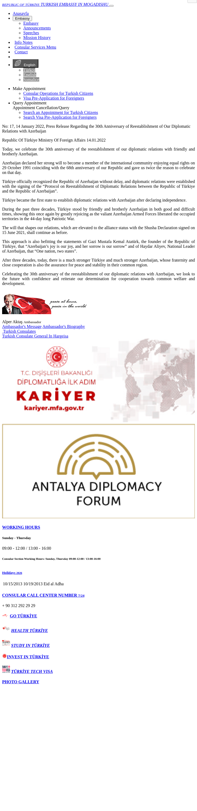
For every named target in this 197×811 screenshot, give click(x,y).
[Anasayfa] (21, 13)
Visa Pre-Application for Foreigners (53, 98)
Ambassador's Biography (63, 326)
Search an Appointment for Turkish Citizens (60, 112)
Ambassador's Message (22, 326)
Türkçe (29, 70)
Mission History (37, 37)
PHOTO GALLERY (20, 682)
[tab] (98, 527)
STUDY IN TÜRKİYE (30, 645)
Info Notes (24, 42)
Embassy (22, 18)
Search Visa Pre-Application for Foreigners (60, 117)
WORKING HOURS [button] (21, 527)
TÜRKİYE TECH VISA (32, 671)
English (25, 63)
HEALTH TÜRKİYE (29, 630)
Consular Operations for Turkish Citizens (58, 93)
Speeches (31, 33)
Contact (21, 52)
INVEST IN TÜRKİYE (25, 657)
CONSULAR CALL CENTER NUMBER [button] (43, 595)
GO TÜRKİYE (23, 616)
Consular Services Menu (35, 47)
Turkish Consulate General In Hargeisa (35, 336)
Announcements (37, 28)
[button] (98, 573)
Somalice (31, 79)
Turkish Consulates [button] (19, 331)
